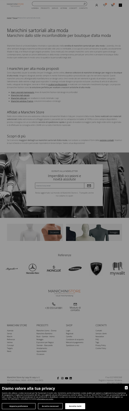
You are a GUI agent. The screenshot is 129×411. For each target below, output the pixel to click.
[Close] (126, 387)
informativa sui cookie (45, 399)
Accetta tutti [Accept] (75, 406)
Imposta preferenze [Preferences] (18, 406)
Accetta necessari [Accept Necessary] (50, 406)
